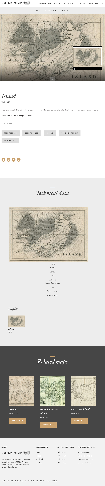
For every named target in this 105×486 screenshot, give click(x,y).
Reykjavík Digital (51, 481)
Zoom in (74, 68)
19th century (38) (69, 133)
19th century (61, 463)
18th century (61, 459)
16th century (61, 452)
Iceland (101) (10, 140)
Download (52, 296)
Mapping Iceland (16, 4)
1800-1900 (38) (32, 133)
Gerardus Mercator (85, 459)
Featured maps (70, 4)
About (83, 4)
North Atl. (39, 459)
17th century (61, 456)
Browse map (17, 420)
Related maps (64, 10)
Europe (38, 456)
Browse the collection (49, 4)
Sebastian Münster (85, 456)
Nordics (39, 463)
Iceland (38, 452)
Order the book (96, 4)
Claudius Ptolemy (84, 463)
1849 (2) (50, 133)
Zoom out (100, 68)
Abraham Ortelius (84, 452)
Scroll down (52, 79)
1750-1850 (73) (10, 133)
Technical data (50, 10)
